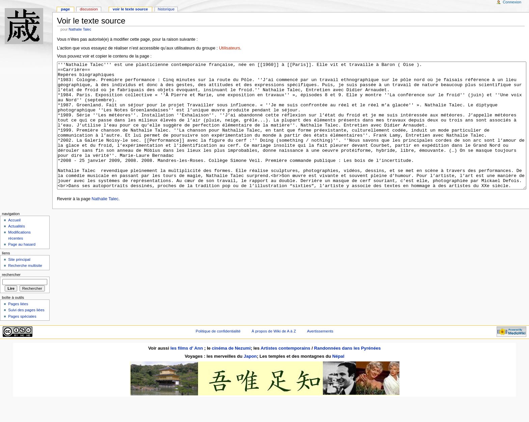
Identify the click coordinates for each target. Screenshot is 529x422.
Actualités (16, 251)
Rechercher (11, 300)
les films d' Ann (187, 373)
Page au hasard (21, 270)
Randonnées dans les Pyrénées (347, 373)
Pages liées (18, 329)
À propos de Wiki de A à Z (274, 356)
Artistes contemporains (285, 373)
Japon (250, 381)
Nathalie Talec (80, 29)
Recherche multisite (25, 291)
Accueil (14, 245)
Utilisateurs (229, 48)
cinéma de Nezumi (231, 373)
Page (65, 9)
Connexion (512, 2)
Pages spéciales (22, 342)
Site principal (19, 285)
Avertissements (320, 356)
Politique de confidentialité (218, 356)
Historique (166, 9)
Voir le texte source (130, 9)
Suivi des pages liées (26, 335)
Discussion (89, 9)
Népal (338, 381)
